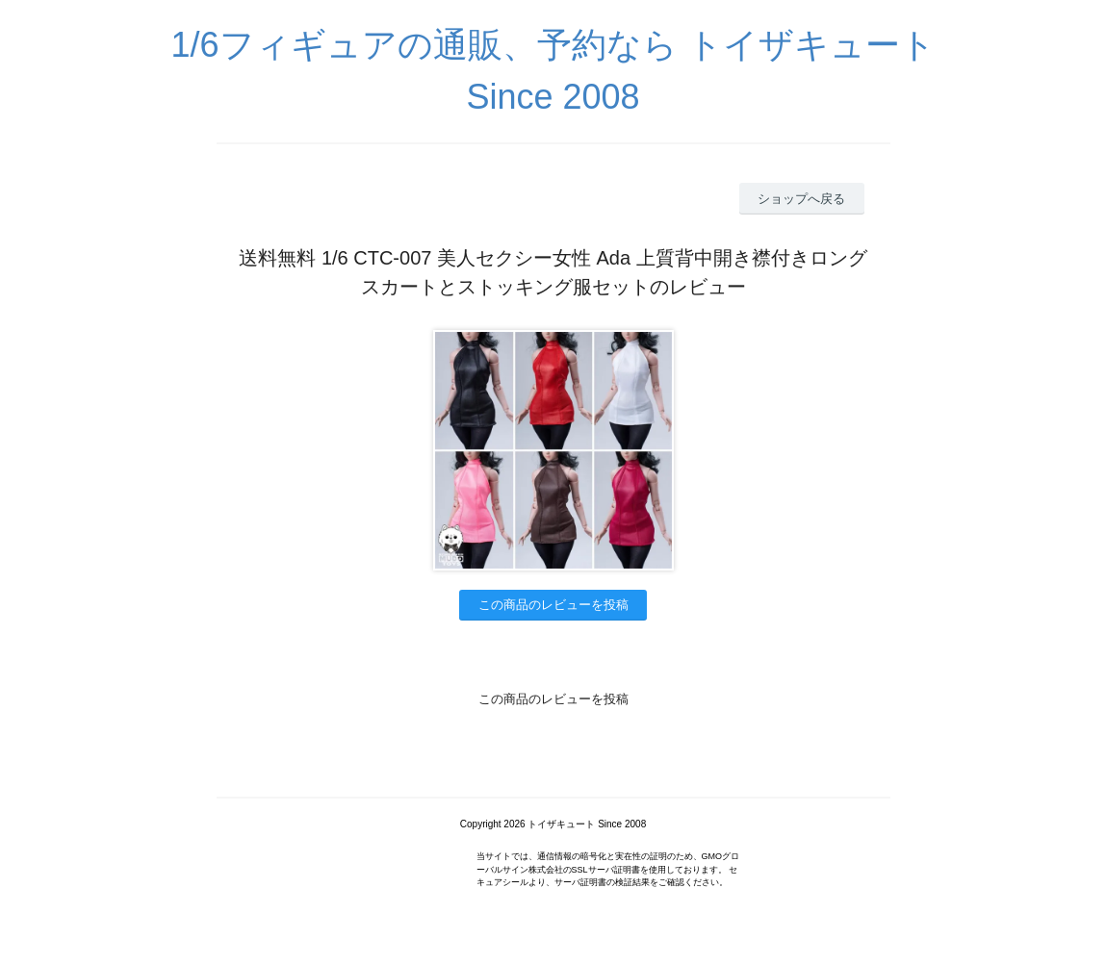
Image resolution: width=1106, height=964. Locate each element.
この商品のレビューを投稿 (553, 604)
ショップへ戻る (801, 198)
